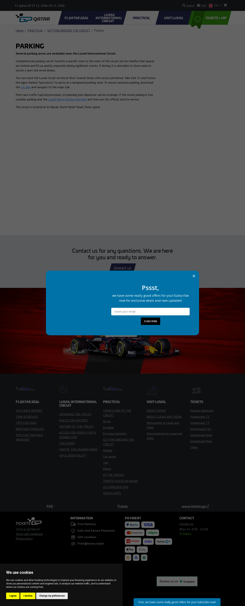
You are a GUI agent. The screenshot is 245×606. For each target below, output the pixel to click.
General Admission (202, 410)
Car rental (109, 456)
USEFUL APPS (112, 493)
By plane (108, 427)
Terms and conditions (29, 534)
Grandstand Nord (201, 435)
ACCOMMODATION (115, 487)
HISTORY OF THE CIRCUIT (76, 426)
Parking (107, 450)
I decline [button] (27, 596)
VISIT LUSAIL (173, 17)
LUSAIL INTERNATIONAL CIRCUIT (109, 17)
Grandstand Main (201, 441)
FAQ (50, 506)
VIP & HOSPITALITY (72, 455)
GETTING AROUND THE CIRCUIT (68, 30)
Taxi (105, 462)
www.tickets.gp (195, 506)
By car (107, 421)
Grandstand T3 (199, 423)
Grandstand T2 (199, 417)
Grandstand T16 (200, 429)
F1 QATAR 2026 (76, 17)
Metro (107, 469)
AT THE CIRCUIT (113, 475)
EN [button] (214, 5)
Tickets (122, 506)
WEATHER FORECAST (30, 429)
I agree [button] (12, 596)
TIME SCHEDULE (27, 417)
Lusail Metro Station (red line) (67, 99)
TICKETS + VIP (209, 18)
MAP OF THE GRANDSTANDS (78, 449)
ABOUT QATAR (156, 410)
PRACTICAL (141, 17)
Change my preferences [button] (52, 596)
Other (194, 447)
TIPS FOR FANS (26, 423)
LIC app (25, 87)
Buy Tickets (122, 331)
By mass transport (115, 433)
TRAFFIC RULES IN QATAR (120, 481)
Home (20, 30)
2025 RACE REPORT (29, 410)
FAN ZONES (67, 443)
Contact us (122, 268)
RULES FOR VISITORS (73, 420)
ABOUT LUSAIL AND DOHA (164, 417)
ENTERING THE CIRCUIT (75, 414)
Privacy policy (24, 538)
